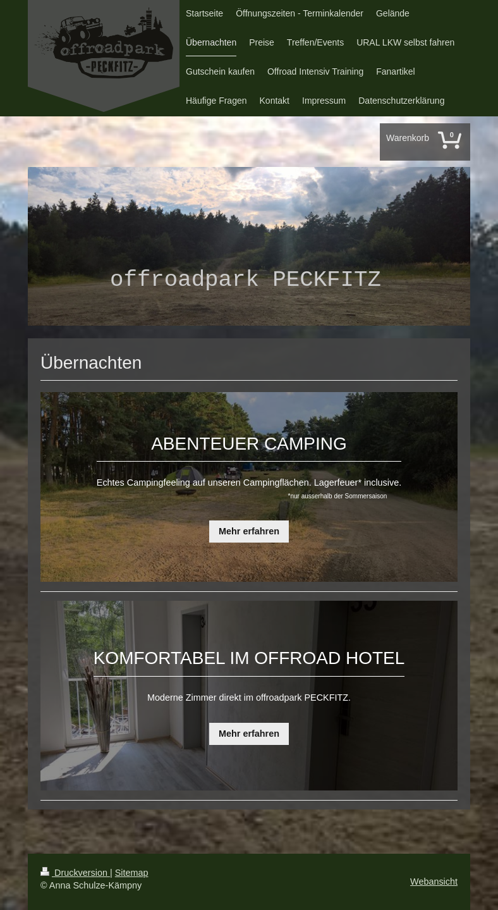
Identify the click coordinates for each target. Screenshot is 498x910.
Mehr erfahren (249, 531)
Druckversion (75, 873)
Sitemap (132, 873)
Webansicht (434, 881)
